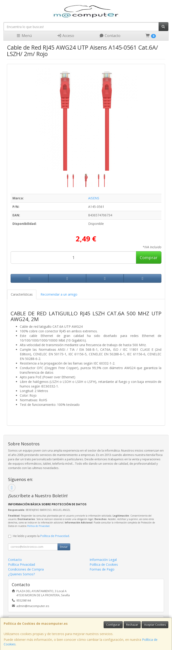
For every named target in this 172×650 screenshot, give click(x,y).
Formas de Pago (102, 569)
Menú (24, 35)
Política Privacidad (21, 564)
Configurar (113, 625)
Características (22, 294)
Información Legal (103, 559)
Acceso (65, 35)
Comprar (148, 257)
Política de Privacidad (38, 526)
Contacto (109, 35)
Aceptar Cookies (155, 625)
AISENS (93, 198)
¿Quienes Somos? (21, 574)
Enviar (64, 547)
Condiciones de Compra (26, 569)
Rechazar (132, 625)
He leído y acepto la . (41, 536)
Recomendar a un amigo (59, 294)
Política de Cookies (104, 564)
